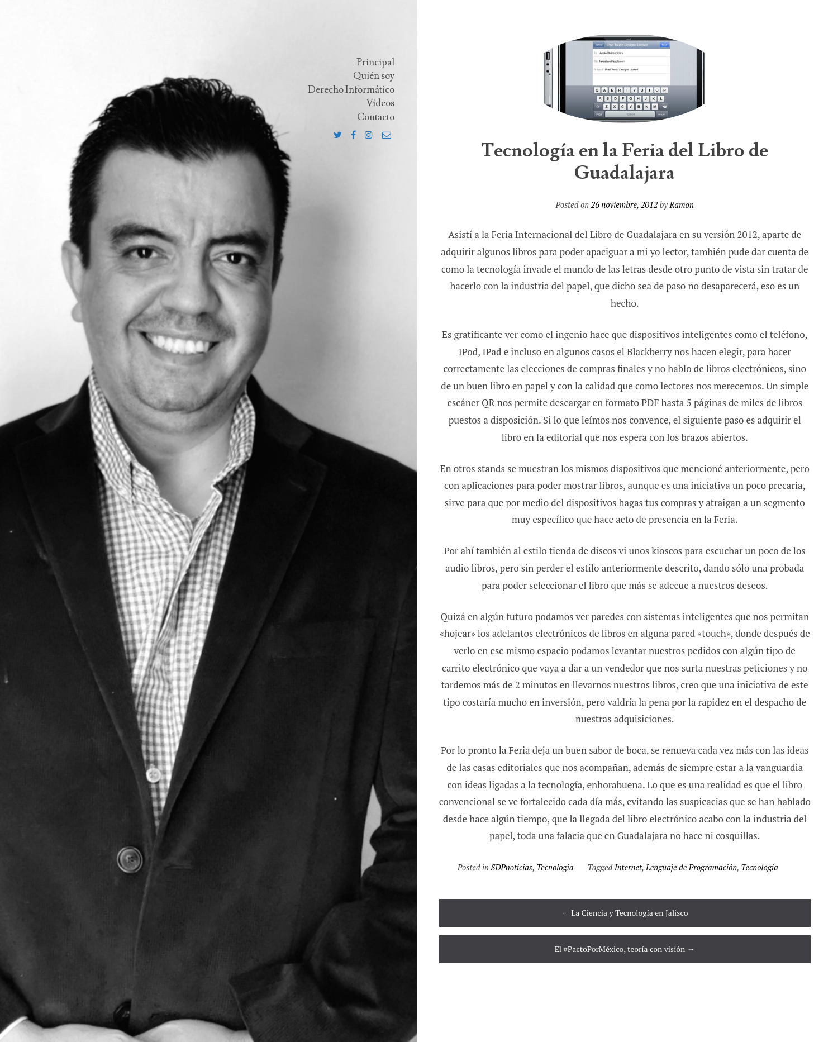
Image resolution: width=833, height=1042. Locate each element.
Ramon (681, 204)
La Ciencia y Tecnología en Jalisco (624, 912)
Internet (628, 867)
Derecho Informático (351, 90)
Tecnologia (554, 867)
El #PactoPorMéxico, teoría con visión (625, 949)
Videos (380, 103)
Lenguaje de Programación (691, 867)
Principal (375, 62)
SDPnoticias (511, 867)
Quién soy (373, 76)
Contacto (375, 117)
